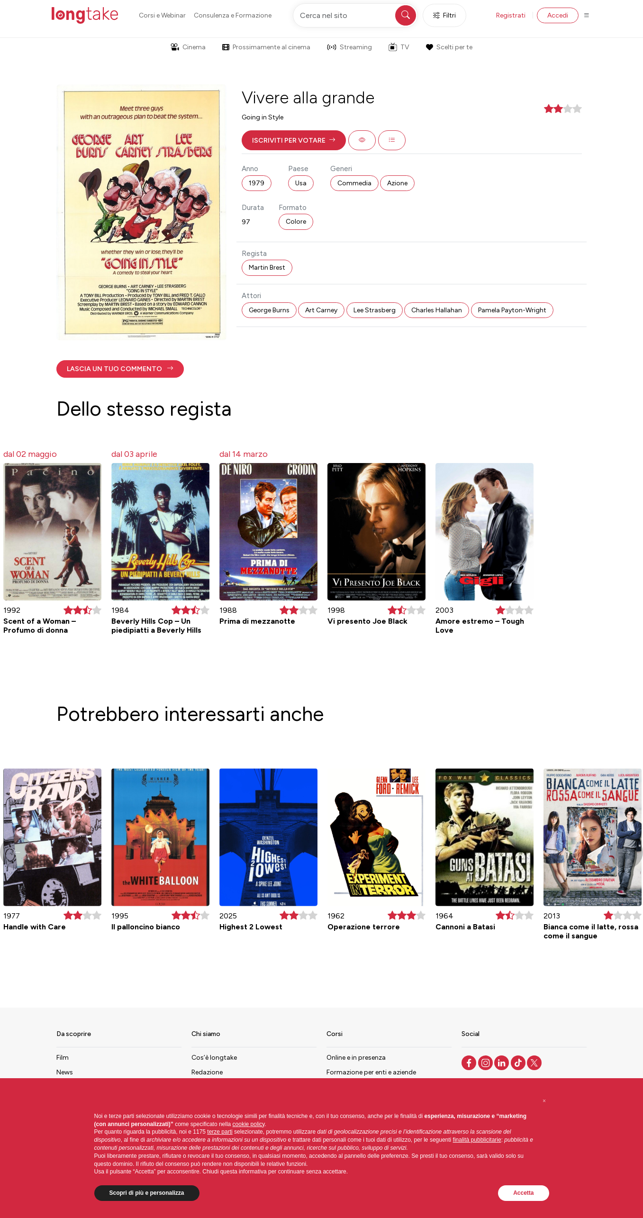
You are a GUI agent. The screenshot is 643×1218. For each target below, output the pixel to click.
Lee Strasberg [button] (374, 310)
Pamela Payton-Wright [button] (512, 310)
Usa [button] (301, 183)
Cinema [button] (188, 47)
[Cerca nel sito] (355, 15)
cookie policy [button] (249, 1124)
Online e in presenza (356, 1058)
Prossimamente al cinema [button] (266, 47)
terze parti (219, 1131)
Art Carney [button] (321, 310)
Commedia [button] (354, 183)
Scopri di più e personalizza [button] (146, 1193)
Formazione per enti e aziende (371, 1072)
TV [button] (399, 47)
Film (62, 1058)
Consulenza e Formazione (233, 15)
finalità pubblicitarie (477, 1139)
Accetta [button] (523, 1193)
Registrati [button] (510, 15)
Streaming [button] (349, 47)
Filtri (444, 15)
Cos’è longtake (214, 1058)
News (64, 1072)
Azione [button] (397, 183)
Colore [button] (296, 222)
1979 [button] (256, 183)
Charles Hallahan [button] (436, 310)
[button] (294, 140)
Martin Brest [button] (267, 268)
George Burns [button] (269, 310)
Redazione (207, 1072)
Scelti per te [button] (449, 47)
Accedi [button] (557, 15)
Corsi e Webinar (162, 15)
